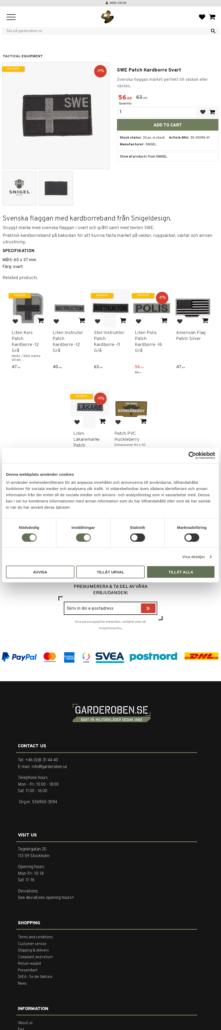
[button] (11, 17)
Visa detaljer (193, 556)
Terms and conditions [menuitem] (35, 937)
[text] (125, 98)
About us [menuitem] (25, 1023)
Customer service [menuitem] (32, 944)
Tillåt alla (181, 572)
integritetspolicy (110, 628)
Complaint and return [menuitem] (35, 957)
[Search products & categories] (107, 31)
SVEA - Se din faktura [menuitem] (35, 977)
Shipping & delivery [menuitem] (33, 950)
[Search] (213, 31)
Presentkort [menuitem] (28, 970)
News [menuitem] (22, 983)
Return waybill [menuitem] (29, 963)
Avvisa (40, 572)
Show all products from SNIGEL (143, 157)
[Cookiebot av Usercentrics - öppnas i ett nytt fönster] (192, 455)
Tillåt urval (110, 572)
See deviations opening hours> (46, 897)
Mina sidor (118, 3)
